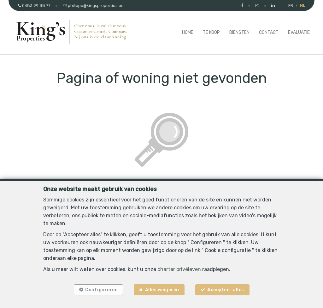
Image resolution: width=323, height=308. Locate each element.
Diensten (239, 32)
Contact (269, 32)
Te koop (211, 32)
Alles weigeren (162, 290)
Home (187, 32)
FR (290, 5)
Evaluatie (299, 32)
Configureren (101, 290)
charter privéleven (179, 269)
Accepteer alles (225, 290)
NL (302, 5)
